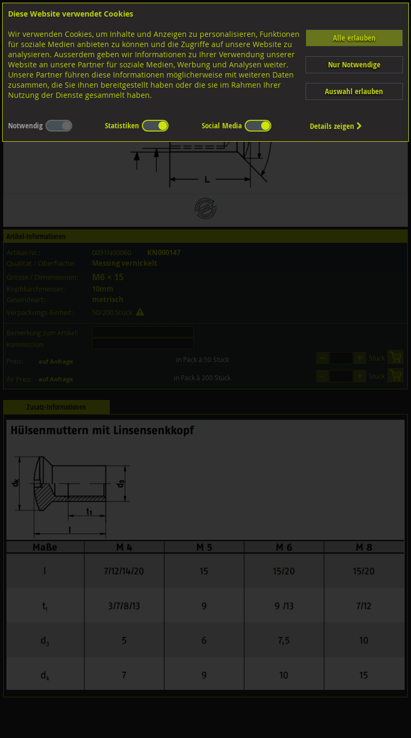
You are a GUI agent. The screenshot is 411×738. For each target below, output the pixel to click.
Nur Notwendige (354, 64)
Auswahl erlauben (354, 91)
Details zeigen (336, 126)
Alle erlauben (354, 37)
